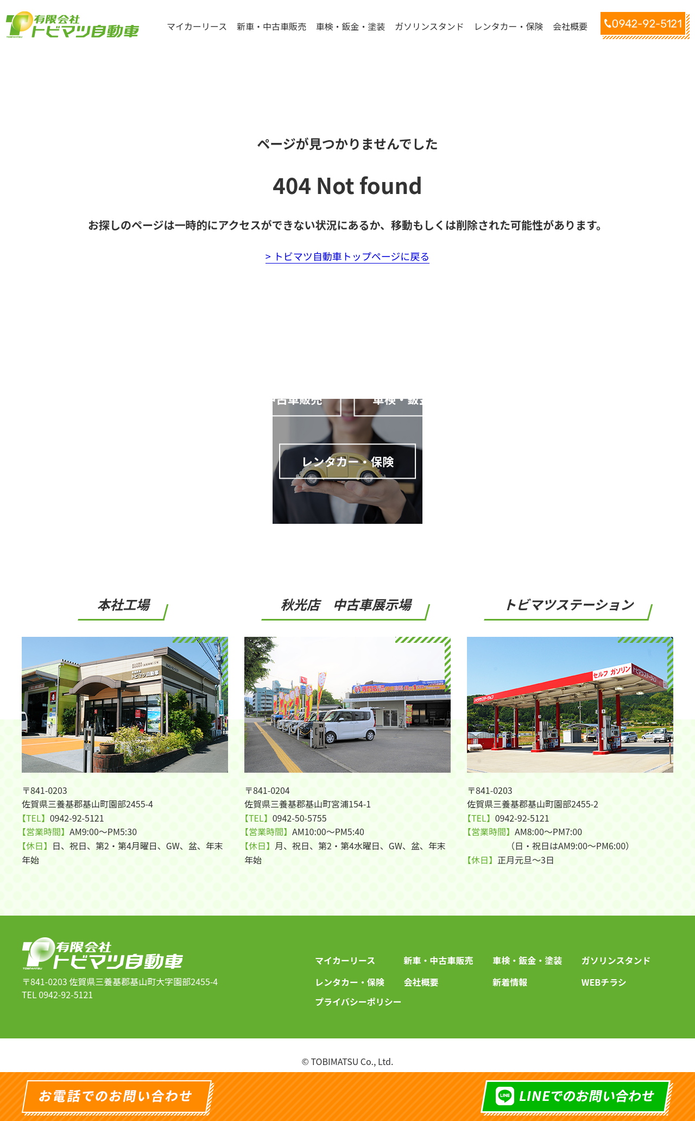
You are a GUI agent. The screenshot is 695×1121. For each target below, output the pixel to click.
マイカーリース (345, 951)
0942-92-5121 (66, 985)
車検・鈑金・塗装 (527, 951)
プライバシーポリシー (358, 992)
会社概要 (421, 973)
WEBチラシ (604, 973)
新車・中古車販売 (438, 951)
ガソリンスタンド (616, 951)
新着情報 (509, 973)
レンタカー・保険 (349, 973)
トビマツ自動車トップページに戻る (352, 256)
